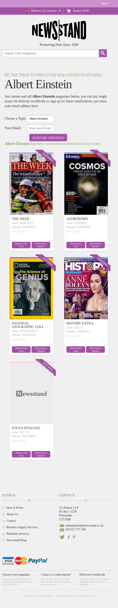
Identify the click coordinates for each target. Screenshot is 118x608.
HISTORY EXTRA (79, 323)
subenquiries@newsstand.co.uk (84, 525)
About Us (12, 514)
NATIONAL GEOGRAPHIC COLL (28, 325)
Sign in (105, 3)
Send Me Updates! (48, 138)
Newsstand (47, 595)
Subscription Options (41, 245)
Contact (11, 520)
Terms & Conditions (66, 595)
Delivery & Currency (44, 10)
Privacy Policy (87, 595)
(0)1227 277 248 (75, 529)
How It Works (15, 507)
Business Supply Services (22, 527)
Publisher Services (17, 533)
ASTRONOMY (77, 219)
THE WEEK (20, 219)
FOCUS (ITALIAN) (26, 428)
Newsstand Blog (16, 540)
